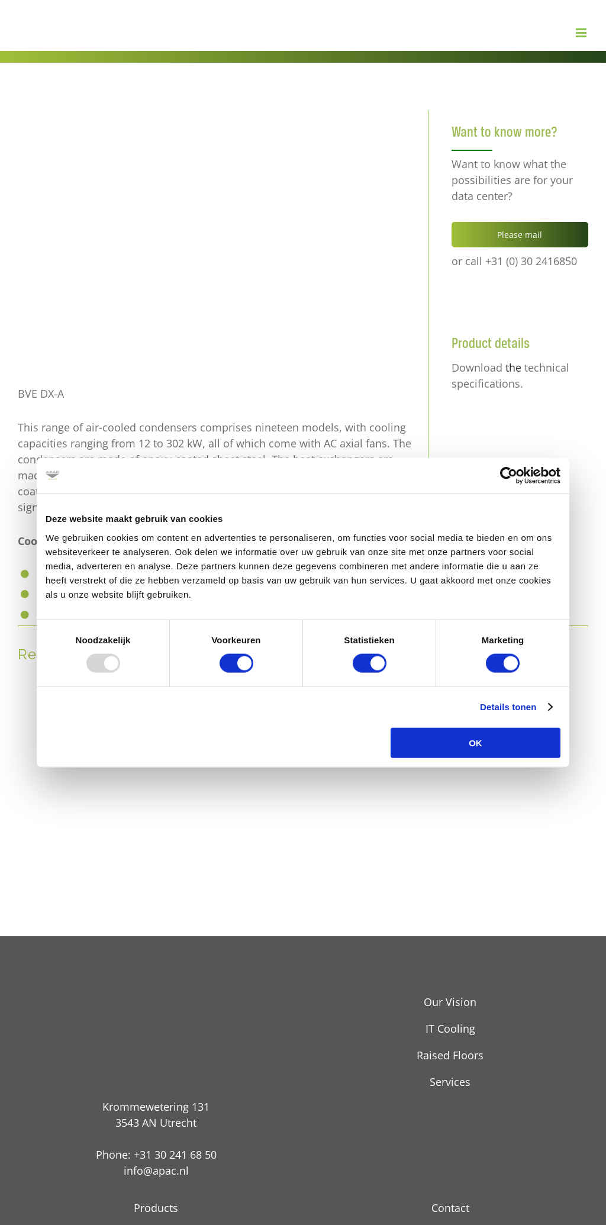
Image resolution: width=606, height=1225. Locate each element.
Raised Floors (450, 1055)
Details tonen (508, 707)
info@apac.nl (156, 1170)
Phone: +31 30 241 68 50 (156, 1154)
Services (450, 1082)
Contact (450, 1208)
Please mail (519, 234)
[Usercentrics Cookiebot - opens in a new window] (508, 476)
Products (156, 1208)
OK (475, 742)
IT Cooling (450, 1028)
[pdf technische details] (502, 415)
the (513, 367)
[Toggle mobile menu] (582, 33)
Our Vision (450, 1002)
